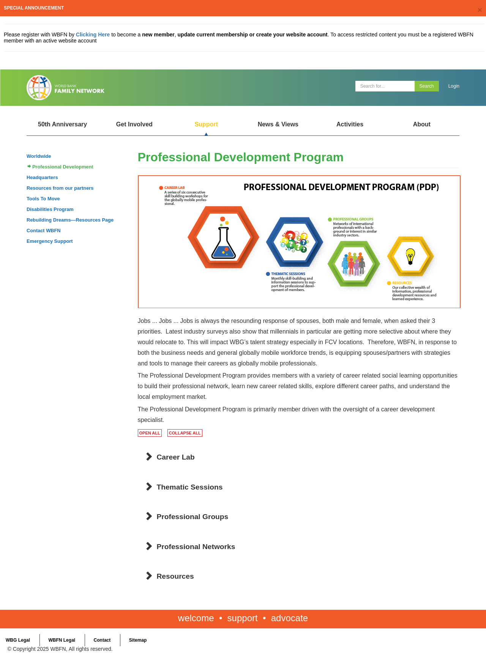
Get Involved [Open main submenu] (134, 124)
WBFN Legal (61, 640)
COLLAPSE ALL (185, 433)
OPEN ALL (149, 433)
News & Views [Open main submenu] (278, 124)
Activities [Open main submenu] (349, 124)
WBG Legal (18, 640)
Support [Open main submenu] (206, 124)
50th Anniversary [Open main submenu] (62, 124)
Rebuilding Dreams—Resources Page (70, 220)
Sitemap (138, 640)
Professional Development (62, 167)
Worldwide (39, 156)
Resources (175, 576)
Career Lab (176, 457)
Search (427, 86)
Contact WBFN (44, 230)
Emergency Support (50, 241)
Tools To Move (43, 198)
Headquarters (42, 177)
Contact (102, 640)
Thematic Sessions (190, 487)
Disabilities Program (50, 209)
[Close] (480, 10)
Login (453, 86)
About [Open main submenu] (422, 124)
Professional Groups (193, 517)
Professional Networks (196, 547)
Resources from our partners (60, 188)
